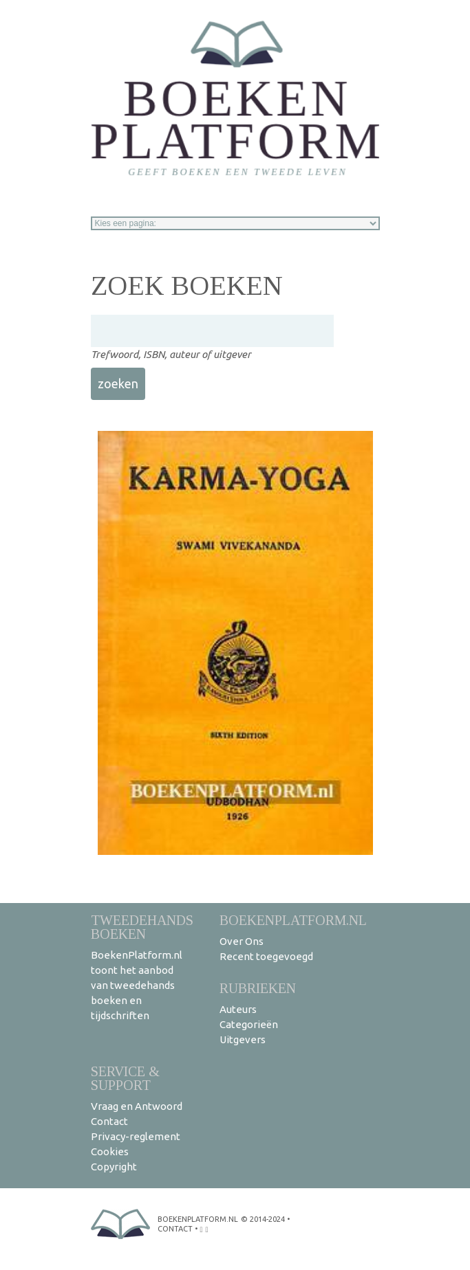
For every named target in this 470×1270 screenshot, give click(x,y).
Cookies (110, 1151)
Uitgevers (243, 1039)
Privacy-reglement (135, 1136)
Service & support (125, 1078)
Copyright (114, 1166)
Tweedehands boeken (142, 927)
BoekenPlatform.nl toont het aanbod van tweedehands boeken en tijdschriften (136, 985)
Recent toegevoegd (266, 956)
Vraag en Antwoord (136, 1106)
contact (175, 1229)
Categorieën (249, 1024)
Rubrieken (258, 988)
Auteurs (238, 1009)
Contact (109, 1121)
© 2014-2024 (263, 1219)
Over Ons (242, 941)
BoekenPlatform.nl (293, 920)
